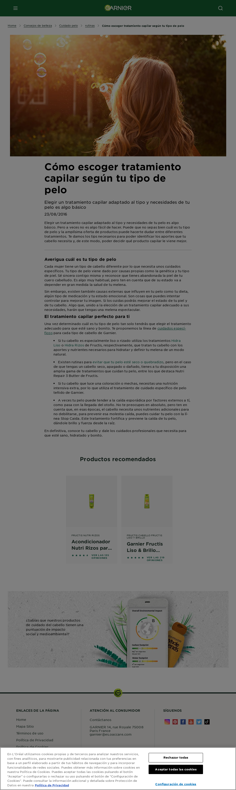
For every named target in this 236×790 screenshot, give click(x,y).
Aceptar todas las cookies (175, 769)
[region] (118, 768)
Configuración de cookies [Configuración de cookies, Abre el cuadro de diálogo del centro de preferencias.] (175, 784)
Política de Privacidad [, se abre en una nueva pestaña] (52, 785)
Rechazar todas (175, 757)
